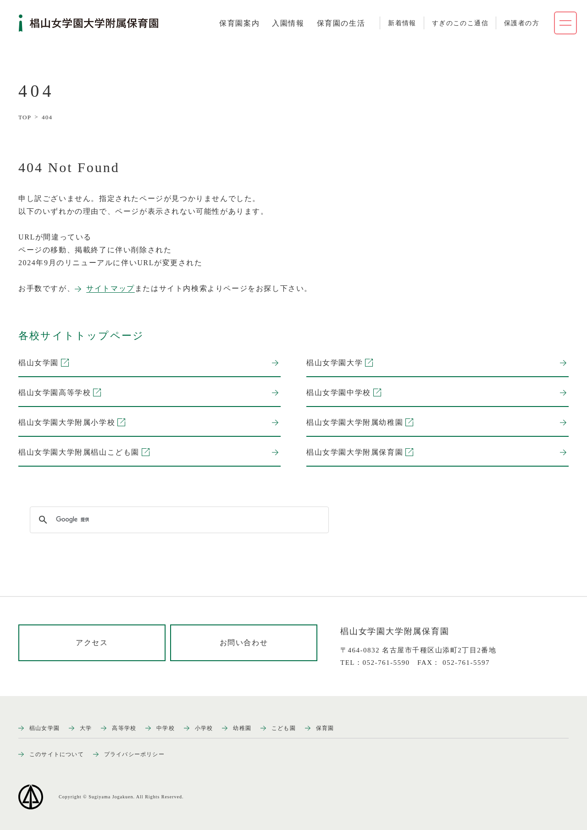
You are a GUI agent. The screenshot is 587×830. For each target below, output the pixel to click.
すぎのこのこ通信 (460, 23)
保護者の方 (521, 23)
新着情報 (402, 23)
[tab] (239, 23)
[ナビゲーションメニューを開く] (565, 22)
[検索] (178, 519)
